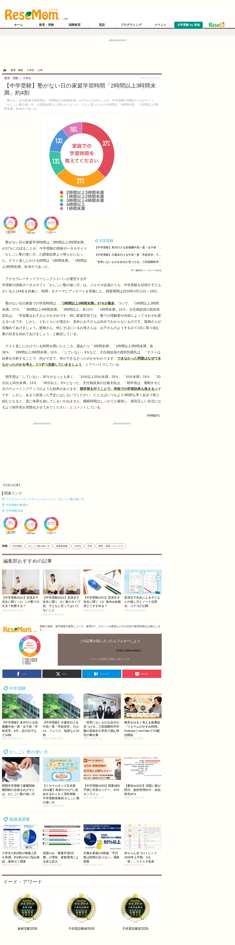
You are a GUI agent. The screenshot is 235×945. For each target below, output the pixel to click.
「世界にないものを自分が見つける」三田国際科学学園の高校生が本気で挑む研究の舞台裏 (152, 261)
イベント (160, 24)
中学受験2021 (14, 510)
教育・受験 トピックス (110, 546)
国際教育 (75, 24)
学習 (89, 546)
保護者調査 (62, 546)
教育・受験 (46, 24)
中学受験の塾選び (17, 505)
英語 (102, 24)
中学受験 (106, 241)
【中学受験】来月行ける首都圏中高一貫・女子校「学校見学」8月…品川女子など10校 (149, 247)
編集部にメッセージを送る (148, 270)
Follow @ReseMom (129, 650)
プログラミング (131, 24)
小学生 (77, 546)
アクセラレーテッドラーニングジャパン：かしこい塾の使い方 (45, 499)
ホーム (18, 24)
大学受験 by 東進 (188, 24)
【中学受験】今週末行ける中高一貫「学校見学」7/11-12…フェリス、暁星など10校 (147, 254)
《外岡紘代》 (153, 415)
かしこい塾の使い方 (39, 546)
